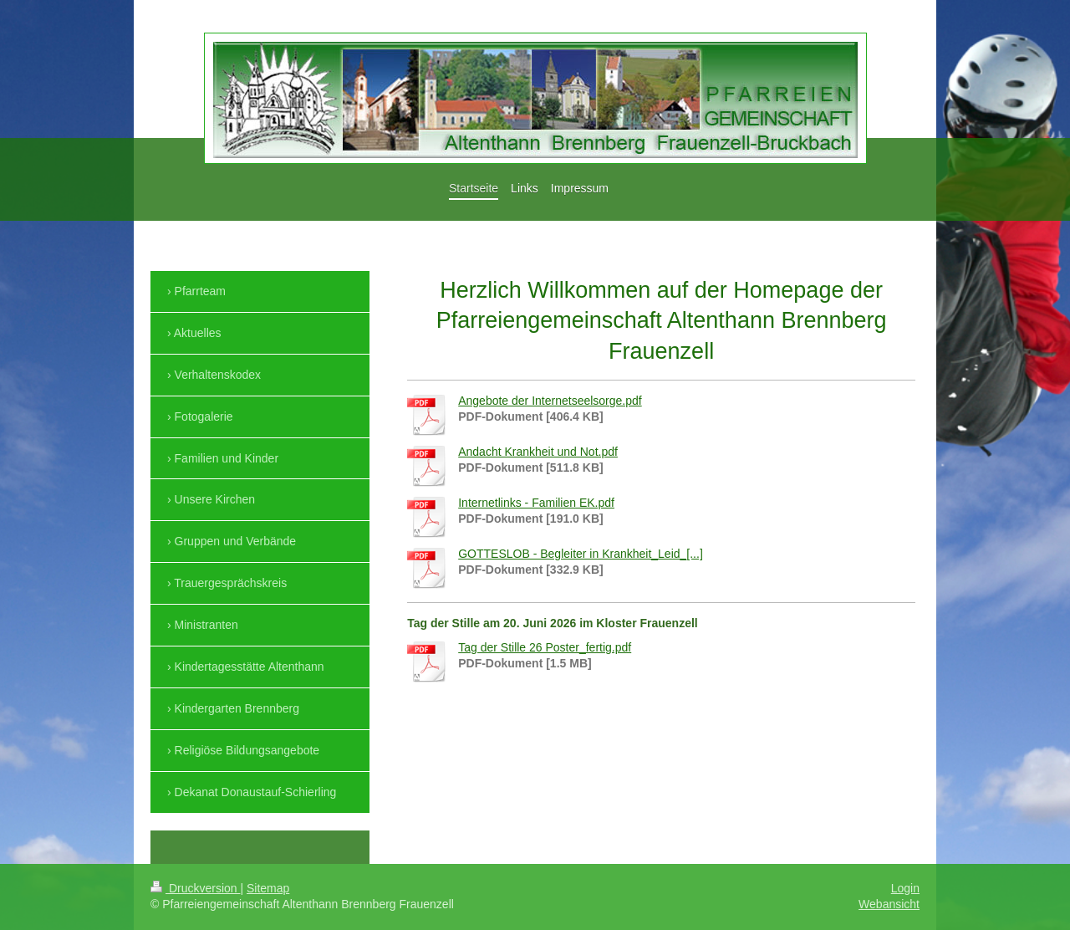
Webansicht (889, 904)
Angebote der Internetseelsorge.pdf (550, 400)
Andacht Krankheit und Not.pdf (538, 451)
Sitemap (268, 888)
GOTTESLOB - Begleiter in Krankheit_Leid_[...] (580, 553)
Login (905, 888)
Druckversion (195, 888)
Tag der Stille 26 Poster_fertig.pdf (544, 647)
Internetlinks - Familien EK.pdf (536, 502)
